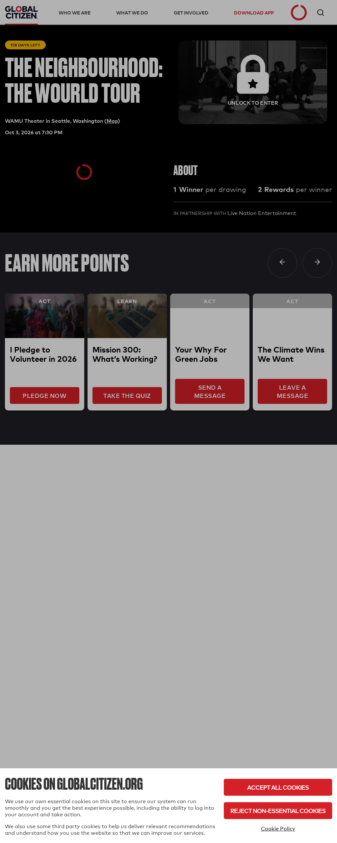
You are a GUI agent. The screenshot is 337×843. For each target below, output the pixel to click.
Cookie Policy (278, 829)
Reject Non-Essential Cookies (277, 810)
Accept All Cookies (278, 787)
